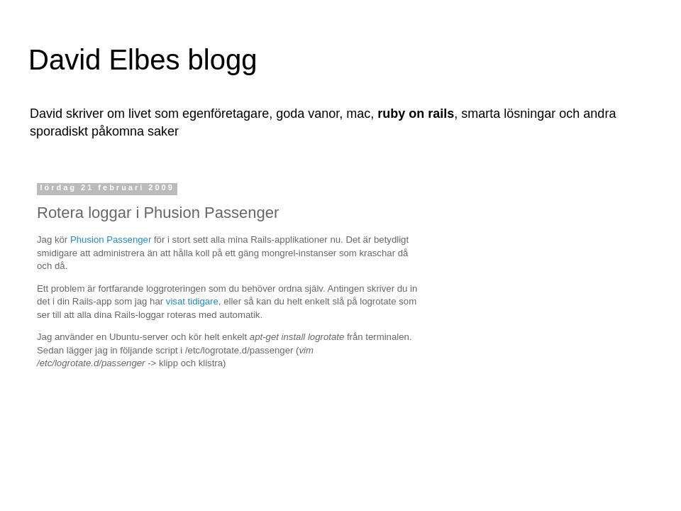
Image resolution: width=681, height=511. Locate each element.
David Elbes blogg (142, 59)
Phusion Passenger (110, 239)
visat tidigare (192, 301)
